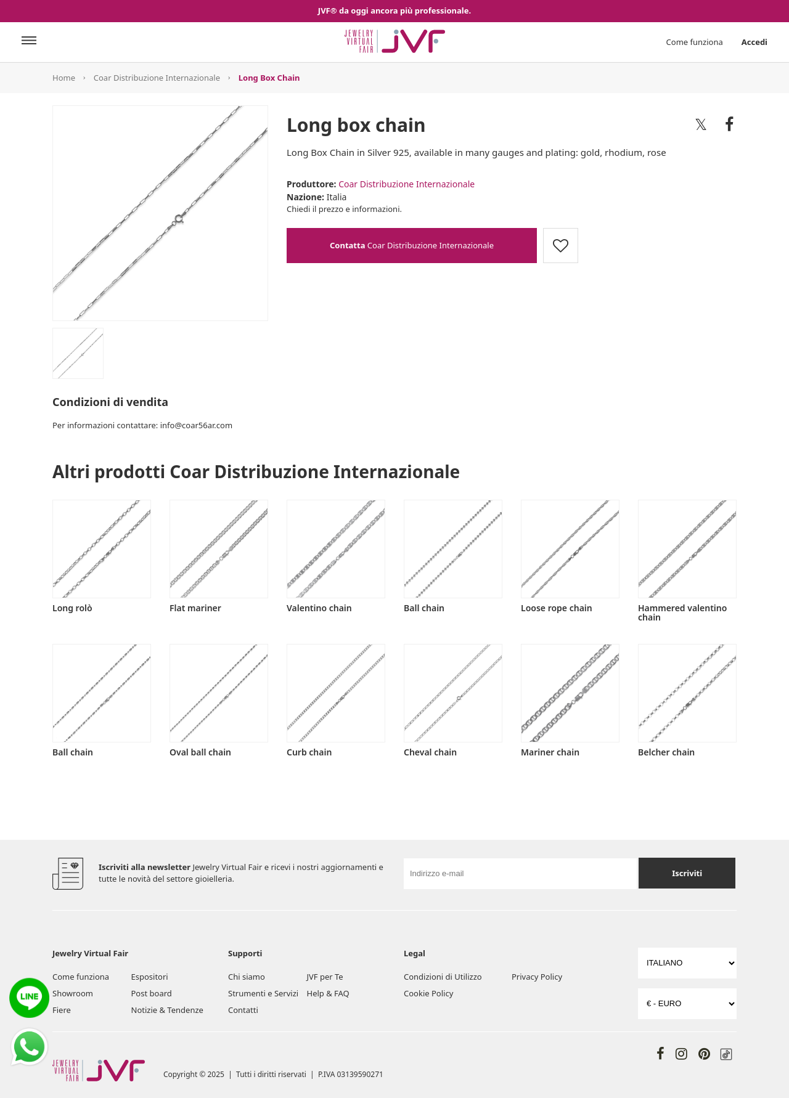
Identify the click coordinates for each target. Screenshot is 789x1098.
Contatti (243, 1009)
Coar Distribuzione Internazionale (157, 77)
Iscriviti (687, 873)
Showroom (72, 993)
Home (63, 77)
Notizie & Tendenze (167, 1009)
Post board (151, 993)
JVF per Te (325, 976)
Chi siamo (246, 976)
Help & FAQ (328, 993)
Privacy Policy (537, 976)
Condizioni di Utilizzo (443, 976)
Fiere (61, 1009)
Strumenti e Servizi (263, 993)
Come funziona (694, 41)
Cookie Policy (428, 993)
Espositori (149, 976)
